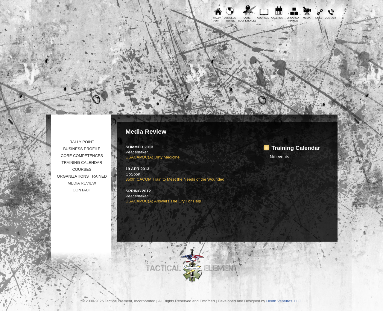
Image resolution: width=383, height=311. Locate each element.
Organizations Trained (82, 176)
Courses (263, 17)
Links (318, 17)
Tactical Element (311, 68)
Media (306, 17)
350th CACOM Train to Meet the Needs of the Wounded (175, 179)
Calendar (278, 17)
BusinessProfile (230, 19)
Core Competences (82, 155)
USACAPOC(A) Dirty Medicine (153, 157)
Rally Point (81, 142)
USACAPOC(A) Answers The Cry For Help (163, 201)
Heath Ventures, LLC (283, 301)
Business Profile (82, 149)
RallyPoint (217, 19)
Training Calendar (81, 162)
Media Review (82, 183)
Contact (330, 17)
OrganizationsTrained (293, 19)
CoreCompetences (247, 19)
